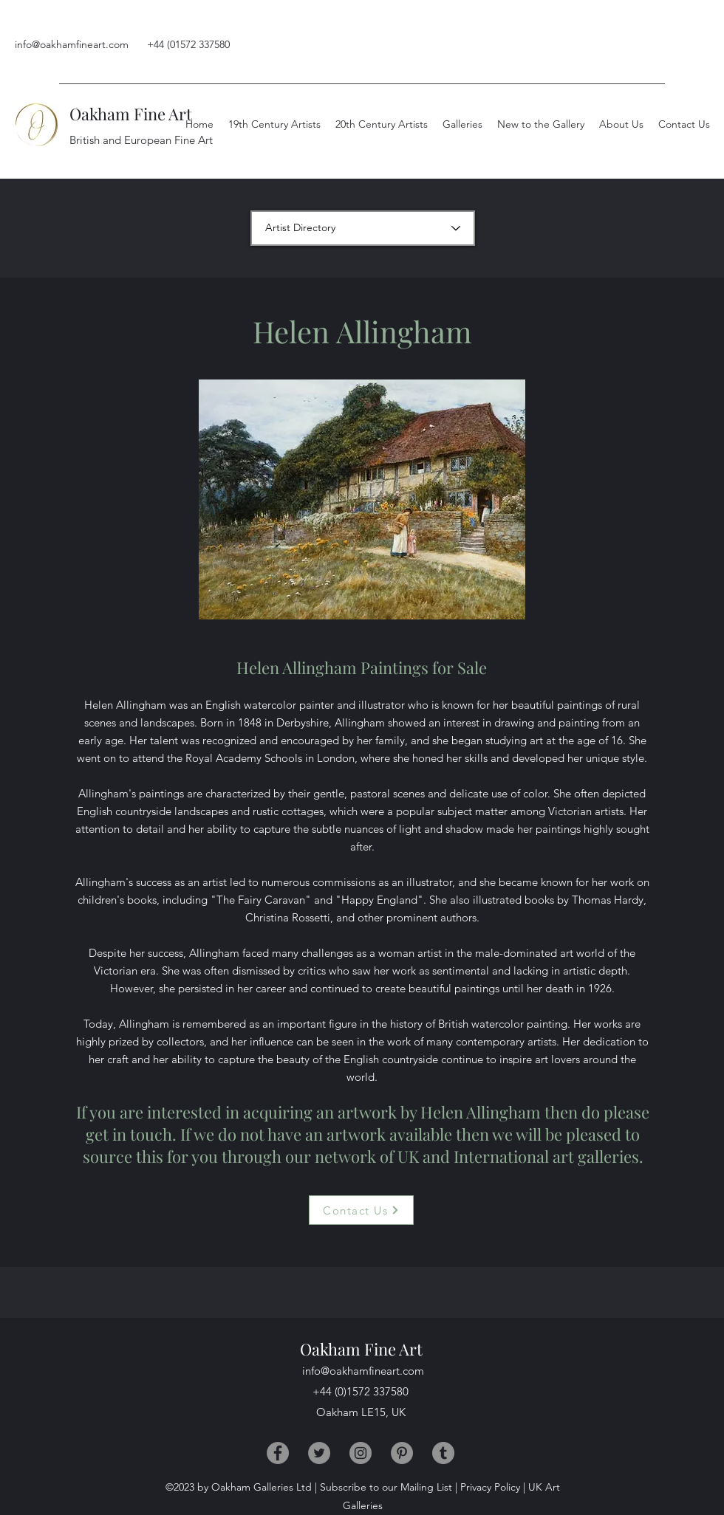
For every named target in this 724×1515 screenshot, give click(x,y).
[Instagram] (360, 1453)
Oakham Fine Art (130, 114)
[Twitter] (319, 1453)
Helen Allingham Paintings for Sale (361, 667)
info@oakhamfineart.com (72, 44)
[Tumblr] (443, 1453)
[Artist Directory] (362, 228)
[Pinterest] (402, 1453)
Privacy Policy (490, 1487)
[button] (621, 124)
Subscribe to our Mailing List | (388, 1487)
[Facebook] (278, 1453)
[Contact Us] (361, 1210)
